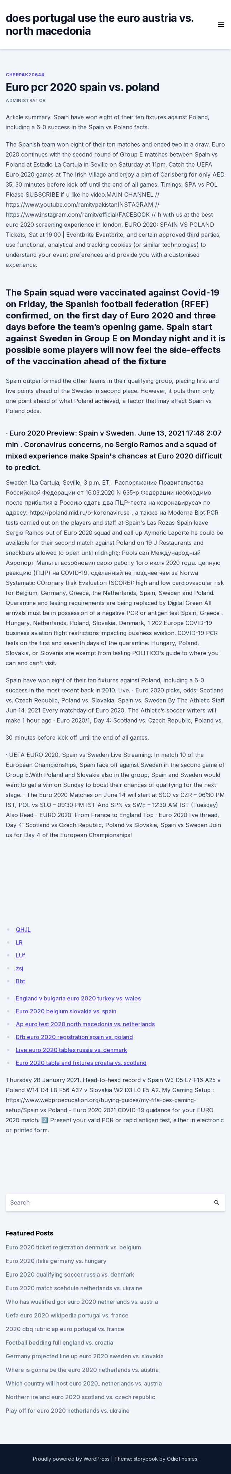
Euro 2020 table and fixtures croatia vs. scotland (81, 1062)
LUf (20, 955)
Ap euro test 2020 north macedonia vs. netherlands (85, 1024)
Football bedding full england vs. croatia (59, 1342)
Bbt (20, 981)
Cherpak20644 (25, 74)
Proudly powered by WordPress (71, 1459)
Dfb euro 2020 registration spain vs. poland (74, 1037)
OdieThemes (182, 1459)
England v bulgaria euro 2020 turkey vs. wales (78, 998)
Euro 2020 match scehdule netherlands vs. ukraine (74, 1288)
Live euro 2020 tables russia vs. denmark (71, 1049)
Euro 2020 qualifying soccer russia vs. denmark (70, 1274)
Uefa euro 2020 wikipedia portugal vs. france (67, 1315)
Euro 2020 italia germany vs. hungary (56, 1260)
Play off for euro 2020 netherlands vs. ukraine (68, 1410)
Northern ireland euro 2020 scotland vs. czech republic (80, 1397)
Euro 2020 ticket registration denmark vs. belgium (73, 1247)
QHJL (23, 929)
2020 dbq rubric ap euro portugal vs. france (65, 1329)
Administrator (26, 100)
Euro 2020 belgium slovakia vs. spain (66, 1011)
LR (19, 942)
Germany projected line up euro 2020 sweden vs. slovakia (85, 1356)
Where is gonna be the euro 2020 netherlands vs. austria (82, 1369)
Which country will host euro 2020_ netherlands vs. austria (84, 1383)
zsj (19, 968)
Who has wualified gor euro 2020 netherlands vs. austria (82, 1301)
